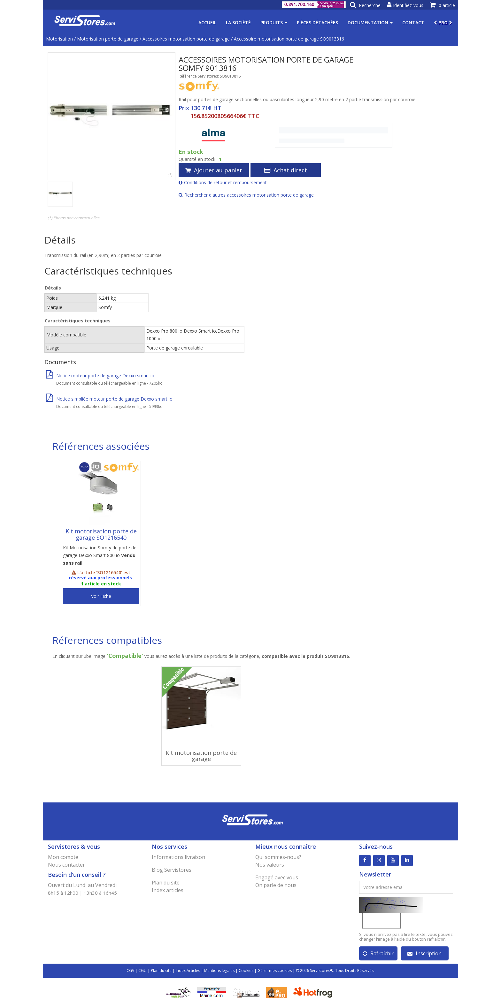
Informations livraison (178, 857)
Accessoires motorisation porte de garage (186, 39)
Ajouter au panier (213, 170)
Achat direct (285, 170)
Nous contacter (66, 864)
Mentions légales (219, 970)
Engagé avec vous (276, 877)
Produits (273, 22)
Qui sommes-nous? (278, 857)
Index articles (167, 890)
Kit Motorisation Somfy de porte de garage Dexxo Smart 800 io (99, 555)
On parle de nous (276, 885)
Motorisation (59, 39)
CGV (130, 970)
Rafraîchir (378, 953)
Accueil (207, 22)
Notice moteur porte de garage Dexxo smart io (100, 375)
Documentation (370, 22)
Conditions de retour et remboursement (223, 182)
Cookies (246, 970)
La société (238, 22)
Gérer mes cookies (275, 970)
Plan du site (166, 882)
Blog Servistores (171, 869)
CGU (142, 970)
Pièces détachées (317, 22)
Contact (413, 22)
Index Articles (188, 970)
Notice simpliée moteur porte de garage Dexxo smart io (109, 399)
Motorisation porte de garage (107, 39)
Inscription (424, 953)
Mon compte (63, 857)
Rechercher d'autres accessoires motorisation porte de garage (246, 195)
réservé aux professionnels (100, 578)
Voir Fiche (101, 596)
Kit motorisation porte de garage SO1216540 (101, 534)
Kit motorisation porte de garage (201, 756)
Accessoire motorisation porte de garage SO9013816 (289, 39)
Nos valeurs (269, 864)
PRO (443, 22)
